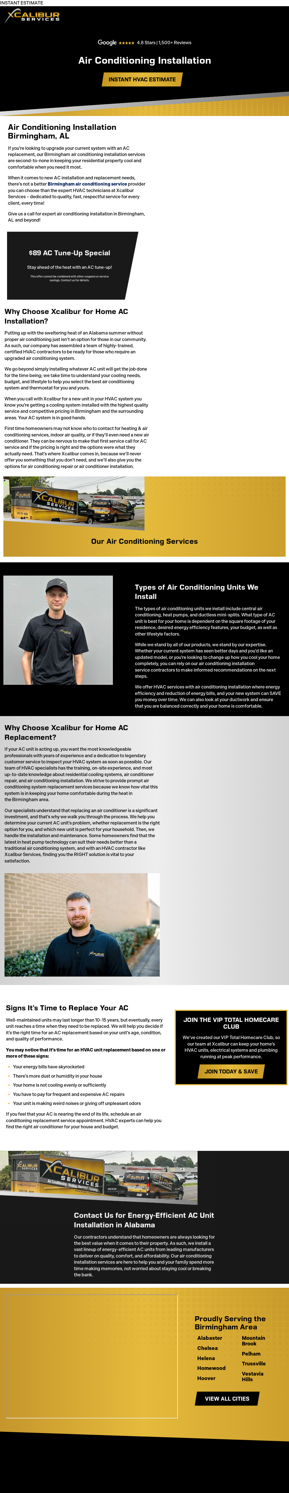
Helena (206, 1384)
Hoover (206, 1404)
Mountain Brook (253, 1366)
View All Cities (227, 1424)
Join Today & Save (228, 1097)
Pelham (251, 1379)
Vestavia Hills (253, 1402)
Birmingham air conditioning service (87, 178)
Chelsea (207, 1374)
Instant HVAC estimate (142, 89)
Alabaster (209, 1364)
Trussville (254, 1389)
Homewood (211, 1394)
